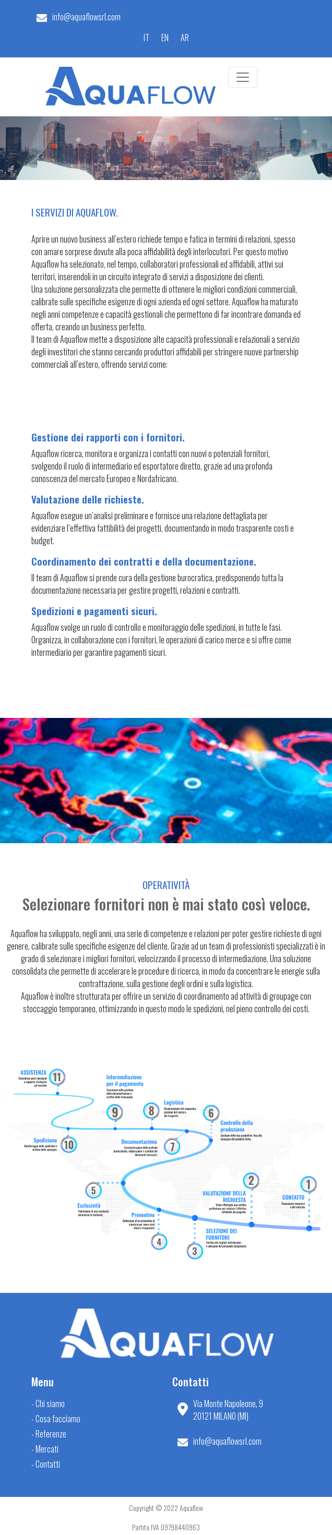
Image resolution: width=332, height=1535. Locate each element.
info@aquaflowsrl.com (86, 16)
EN (165, 37)
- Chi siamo (48, 1403)
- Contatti (45, 1464)
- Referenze (48, 1434)
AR (185, 37)
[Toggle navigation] (242, 77)
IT (146, 37)
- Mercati (44, 1449)
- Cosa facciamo (55, 1418)
